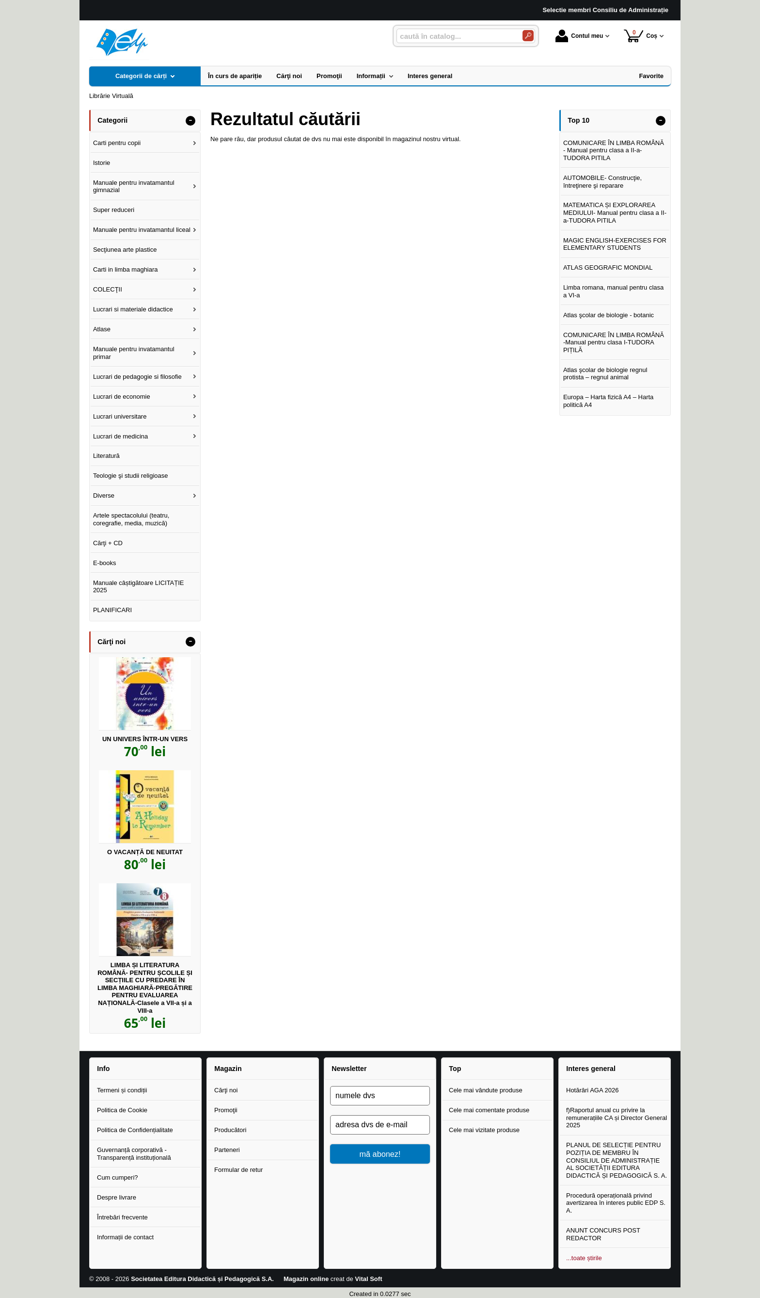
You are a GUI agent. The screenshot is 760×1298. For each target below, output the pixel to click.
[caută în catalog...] (455, 36)
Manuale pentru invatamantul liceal (141, 229)
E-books (104, 563)
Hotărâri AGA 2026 (592, 1090)
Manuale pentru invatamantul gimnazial (133, 186)
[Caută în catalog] (528, 35)
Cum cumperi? (117, 1177)
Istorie (101, 162)
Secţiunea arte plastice (125, 249)
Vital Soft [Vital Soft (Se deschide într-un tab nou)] (368, 1278)
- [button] (190, 121)
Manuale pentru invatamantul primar (133, 352)
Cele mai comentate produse (489, 1110)
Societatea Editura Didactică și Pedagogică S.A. (202, 1278)
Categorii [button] (112, 120)
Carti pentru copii (117, 142)
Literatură (106, 455)
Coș (640, 35)
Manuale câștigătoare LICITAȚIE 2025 (138, 586)
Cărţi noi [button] (111, 642)
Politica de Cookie (122, 1110)
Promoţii (226, 1110)
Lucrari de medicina (120, 436)
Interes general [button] (591, 1068)
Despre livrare (116, 1197)
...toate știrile (584, 1258)
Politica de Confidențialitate (135, 1130)
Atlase (102, 329)
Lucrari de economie (121, 396)
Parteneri (227, 1149)
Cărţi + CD (108, 543)
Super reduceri (113, 209)
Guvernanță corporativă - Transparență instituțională (134, 1153)
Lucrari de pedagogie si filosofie (137, 376)
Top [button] (455, 1068)
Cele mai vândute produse (485, 1090)
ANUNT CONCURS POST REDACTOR (603, 1234)
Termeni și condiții (122, 1090)
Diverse (103, 495)
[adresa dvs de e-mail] (380, 1125)
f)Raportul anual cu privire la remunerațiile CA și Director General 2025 (616, 1117)
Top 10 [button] (578, 120)
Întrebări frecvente (122, 1217)
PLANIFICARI (112, 610)
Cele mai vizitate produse (484, 1130)
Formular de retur (238, 1169)
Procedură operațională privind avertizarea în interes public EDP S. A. (615, 1203)
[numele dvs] (380, 1095)
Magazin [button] (227, 1068)
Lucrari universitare (120, 416)
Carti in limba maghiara (125, 269)
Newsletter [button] (349, 1068)
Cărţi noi (226, 1090)
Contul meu (579, 36)
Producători (230, 1130)
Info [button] (103, 1068)
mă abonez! (380, 1154)
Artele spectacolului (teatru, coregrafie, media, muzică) (131, 519)
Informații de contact (125, 1237)
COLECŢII (107, 289)
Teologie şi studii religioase (130, 475)
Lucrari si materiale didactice (133, 309)
